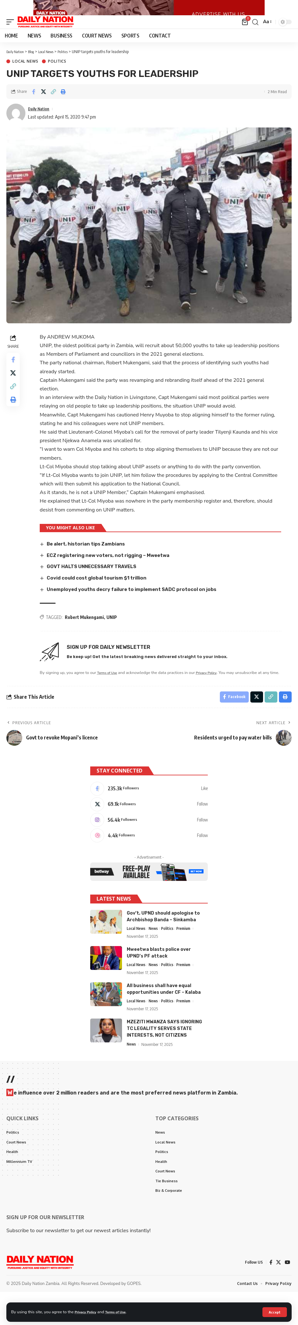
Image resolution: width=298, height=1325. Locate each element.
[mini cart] (244, 36)
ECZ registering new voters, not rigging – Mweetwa (114, 569)
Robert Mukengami (85, 631)
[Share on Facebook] (33, 106)
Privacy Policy (88, 1312)
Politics (57, 76)
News (156, 956)
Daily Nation (40, 123)
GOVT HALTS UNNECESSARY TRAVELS (96, 581)
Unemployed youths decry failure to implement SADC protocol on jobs (137, 603)
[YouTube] (287, 1295)
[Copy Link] (53, 106)
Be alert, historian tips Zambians (90, 558)
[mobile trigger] (11, 36)
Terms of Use (122, 1312)
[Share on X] (43, 106)
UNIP (112, 631)
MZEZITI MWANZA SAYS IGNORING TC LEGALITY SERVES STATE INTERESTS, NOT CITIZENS (164, 1057)
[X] (149, 828)
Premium (188, 956)
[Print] (63, 106)
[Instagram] (149, 845)
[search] (254, 36)
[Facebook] (149, 812)
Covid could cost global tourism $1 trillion (100, 592)
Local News (25, 76)
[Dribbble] (149, 862)
